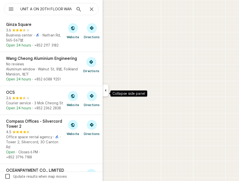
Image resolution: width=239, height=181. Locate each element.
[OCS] (51, 100)
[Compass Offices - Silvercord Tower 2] (51, 139)
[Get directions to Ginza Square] (91, 30)
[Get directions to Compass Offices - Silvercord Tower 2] (91, 127)
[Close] (91, 9)
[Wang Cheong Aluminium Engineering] (51, 69)
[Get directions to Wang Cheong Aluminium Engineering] (91, 64)
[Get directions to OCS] (91, 98)
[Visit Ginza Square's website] (72, 30)
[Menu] (11, 9)
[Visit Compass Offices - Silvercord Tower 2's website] (72, 127)
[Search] (79, 9)
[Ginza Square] (51, 35)
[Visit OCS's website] (72, 98)
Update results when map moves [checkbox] (36, 176)
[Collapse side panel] (105, 90)
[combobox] (46, 9)
